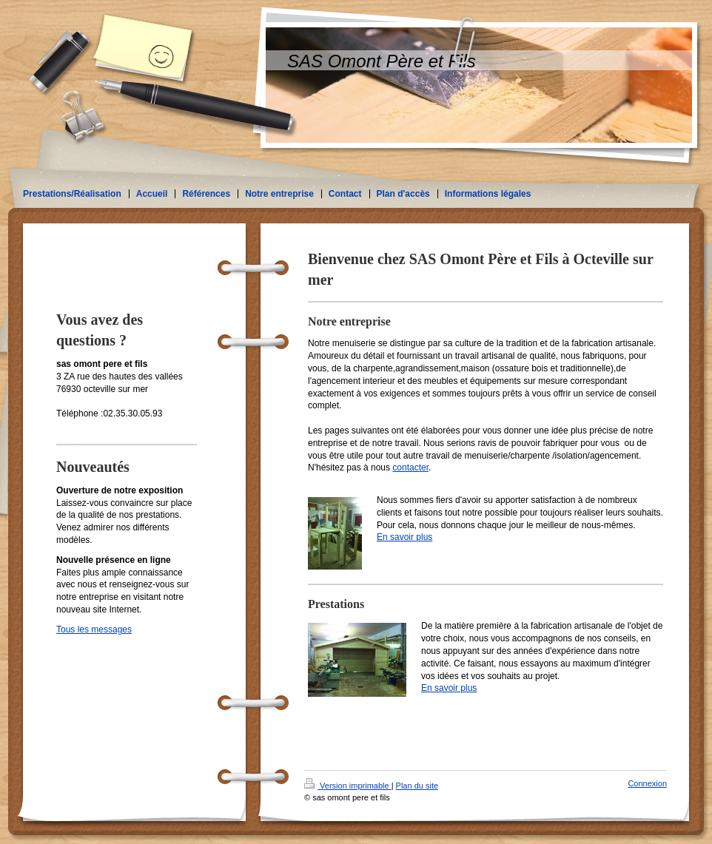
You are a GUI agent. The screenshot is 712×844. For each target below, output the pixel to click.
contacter (410, 467)
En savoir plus (404, 537)
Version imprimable (348, 785)
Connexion (647, 783)
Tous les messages (94, 629)
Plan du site (417, 785)
